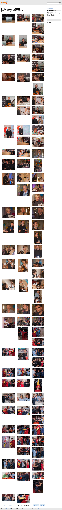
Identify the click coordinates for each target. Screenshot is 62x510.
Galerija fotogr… (4, 5)
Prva (3, 505)
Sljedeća (36, 505)
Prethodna (9, 505)
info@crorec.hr (39, 508)
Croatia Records (8, 508)
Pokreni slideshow (50, 8)
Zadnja (42, 505)
